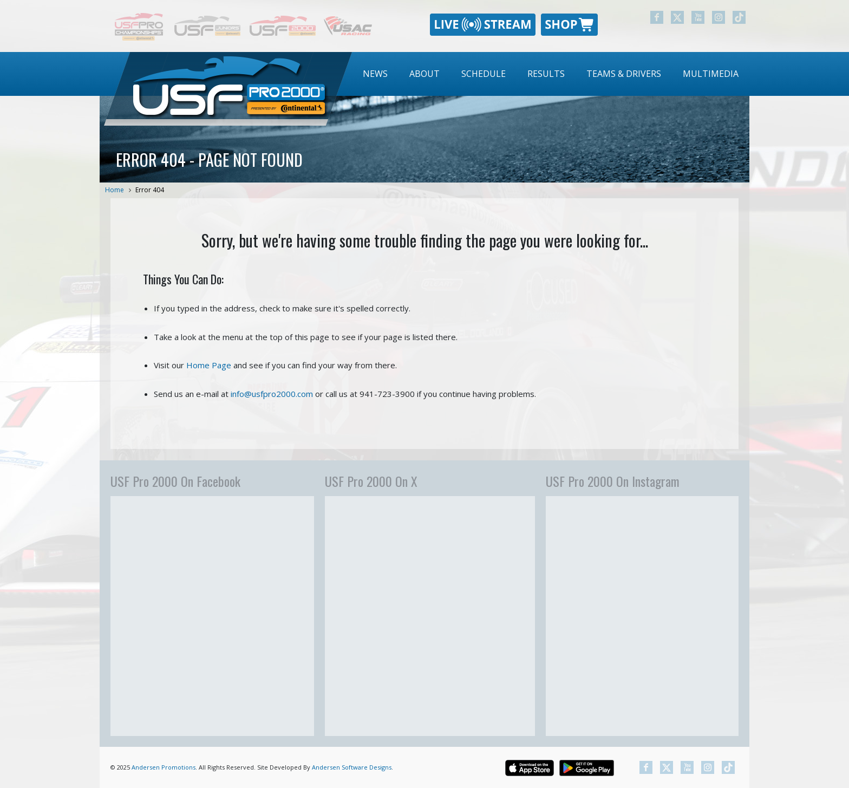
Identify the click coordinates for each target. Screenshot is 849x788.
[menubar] (550, 74)
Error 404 (149, 189)
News (375, 74)
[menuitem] (375, 74)
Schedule (483, 74)
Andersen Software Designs (351, 767)
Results (546, 74)
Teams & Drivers (623, 74)
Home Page (208, 365)
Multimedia (711, 74)
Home (114, 189)
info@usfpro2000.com (272, 393)
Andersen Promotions (163, 767)
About (424, 74)
